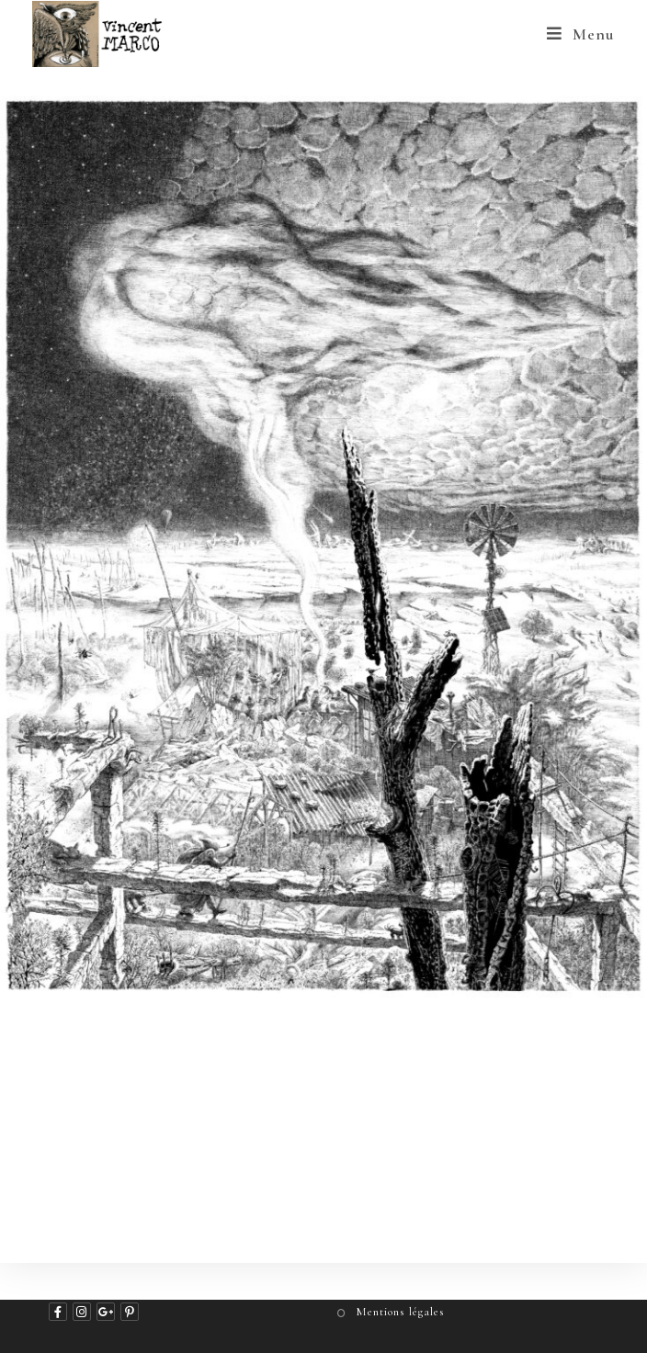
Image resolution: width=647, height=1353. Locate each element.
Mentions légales (400, 1311)
